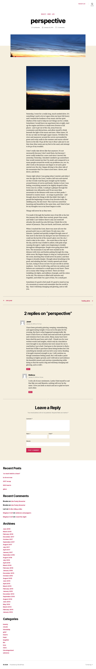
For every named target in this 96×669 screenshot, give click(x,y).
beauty (43, 14)
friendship (7, 630)
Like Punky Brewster (18, 501)
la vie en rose (8, 477)
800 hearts (7, 485)
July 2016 (6, 560)
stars (5, 648)
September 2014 (9, 597)
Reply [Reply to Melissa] (30, 392)
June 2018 (7, 529)
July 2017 (6, 547)
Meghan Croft (8, 513)
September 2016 (9, 555)
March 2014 (7, 607)
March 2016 (7, 565)
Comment (29, 419)
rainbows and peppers (24, 513)
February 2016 (8, 568)
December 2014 (9, 594)
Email (50, 433)
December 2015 (9, 573)
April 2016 (7, 563)
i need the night (22, 517)
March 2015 (7, 586)
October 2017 (8, 539)
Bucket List (82, 4)
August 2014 (8, 599)
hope (5, 637)
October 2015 (8, 576)
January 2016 (8, 571)
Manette (37, 27)
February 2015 (8, 589)
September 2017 (9, 542)
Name (28, 433)
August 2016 (8, 558)
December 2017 (9, 537)
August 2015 (8, 578)
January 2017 (8, 552)
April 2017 (7, 550)
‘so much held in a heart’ (12, 474)
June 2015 (7, 581)
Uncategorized (8, 650)
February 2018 (8, 534)
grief (49, 14)
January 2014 (8, 612)
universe (6, 653)
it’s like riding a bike (15, 509)
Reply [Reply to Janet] (28, 369)
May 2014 (6, 604)
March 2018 (7, 532)
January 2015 (8, 591)
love (4, 645)
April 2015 (7, 584)
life (53, 14)
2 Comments (61, 27)
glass (5, 489)
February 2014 (8, 610)
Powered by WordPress (17, 665)
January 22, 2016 (48, 27)
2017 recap (7, 481)
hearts (5, 635)
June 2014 (7, 602)
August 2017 (8, 545)
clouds (5, 627)
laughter (6, 640)
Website (28, 441)
